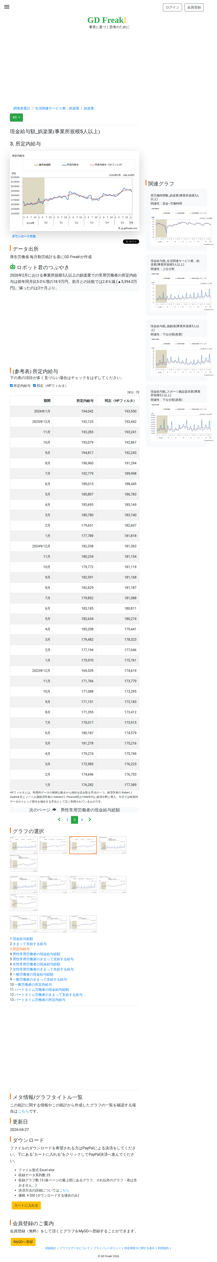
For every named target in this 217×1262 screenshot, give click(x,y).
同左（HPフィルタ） (51, 386)
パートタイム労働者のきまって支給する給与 (48, 995)
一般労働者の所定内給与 (33, 984)
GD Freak (107, 20)
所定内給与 (21, 386)
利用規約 (163, 1248)
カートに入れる (26, 1205)
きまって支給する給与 (30, 944)
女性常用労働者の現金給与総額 (36, 964)
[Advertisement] (108, 63)
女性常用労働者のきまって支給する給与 (43, 969)
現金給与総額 (23, 939)
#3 (15, 117)
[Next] (89, 820)
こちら (23, 1111)
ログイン (172, 7)
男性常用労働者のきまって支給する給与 (43, 959)
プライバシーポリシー (107, 1248)
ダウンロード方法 (24, 236)
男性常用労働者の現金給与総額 (36, 954)
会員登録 (194, 7)
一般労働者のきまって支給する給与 (40, 979)
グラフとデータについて (75, 1248)
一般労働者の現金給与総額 (33, 974)
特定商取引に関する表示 (139, 1248)
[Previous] (59, 820)
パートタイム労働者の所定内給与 (40, 1000)
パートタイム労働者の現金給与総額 (42, 990)
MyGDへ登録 (23, 1242)
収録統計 (50, 1248)
